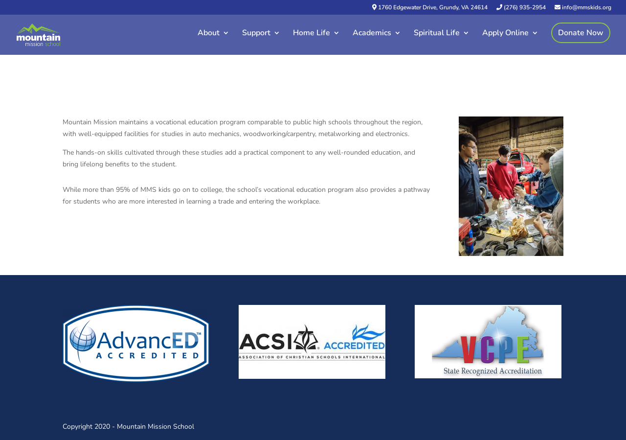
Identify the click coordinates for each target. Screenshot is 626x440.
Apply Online (505, 33)
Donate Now (581, 32)
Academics (372, 33)
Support (256, 33)
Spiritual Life (437, 33)
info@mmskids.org (583, 7)
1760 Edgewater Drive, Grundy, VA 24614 (430, 7)
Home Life (311, 33)
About (209, 33)
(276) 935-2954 (521, 7)
